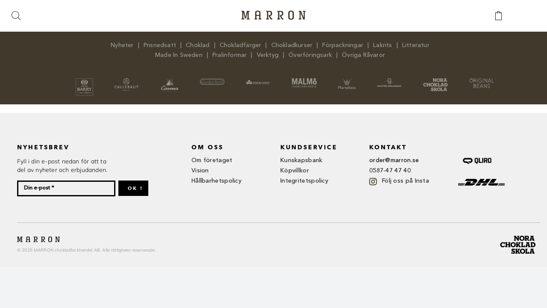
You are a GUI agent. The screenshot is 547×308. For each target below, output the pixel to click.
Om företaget (211, 160)
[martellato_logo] (347, 80)
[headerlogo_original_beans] (481, 80)
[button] (16, 16)
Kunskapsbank (301, 160)
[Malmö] (304, 80)
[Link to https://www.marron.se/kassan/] (503, 16)
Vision (200, 171)
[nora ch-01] (518, 234)
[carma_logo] (169, 80)
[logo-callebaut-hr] (127, 80)
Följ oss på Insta (405, 181)
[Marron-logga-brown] (273, 13)
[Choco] (258, 81)
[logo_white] (212, 81)
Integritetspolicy (304, 181)
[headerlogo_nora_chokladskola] (435, 80)
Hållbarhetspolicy (216, 181)
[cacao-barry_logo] (84, 80)
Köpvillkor (294, 171)
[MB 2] (389, 80)
